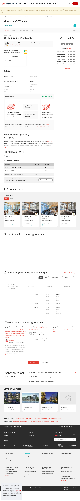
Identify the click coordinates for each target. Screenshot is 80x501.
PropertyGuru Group (9, 442)
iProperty (72, 455)
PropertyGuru (9, 463)
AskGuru (7, 465)
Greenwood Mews (28, 417)
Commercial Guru (10, 455)
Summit (46, 455)
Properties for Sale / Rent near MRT (29, 477)
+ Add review (67, 68)
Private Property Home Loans (30, 465)
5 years (67, 277)
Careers (6, 449)
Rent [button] (26, 3)
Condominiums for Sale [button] (48, 468)
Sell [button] (32, 3)
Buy (6, 198)
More (55, 3)
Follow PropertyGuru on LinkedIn (72, 436)
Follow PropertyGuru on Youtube (69, 436)
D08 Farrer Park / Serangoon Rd (68, 488)
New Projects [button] (40, 3)
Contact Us (32, 442)
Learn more (47, 124)
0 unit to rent (15, 64)
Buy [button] (21, 3)
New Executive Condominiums (11, 481)
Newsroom (31, 445)
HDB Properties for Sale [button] (48, 466)
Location (22, 30)
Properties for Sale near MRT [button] (30, 481)
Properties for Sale (47, 463)
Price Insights (29, 30)
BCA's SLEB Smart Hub (41, 126)
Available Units (14, 30)
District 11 (49, 141)
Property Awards (28, 455)
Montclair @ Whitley (10, 220)
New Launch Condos (9, 479)
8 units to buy (15, 60)
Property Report (61, 455)
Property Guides (8, 467)
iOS (21, 436)
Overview (6, 30)
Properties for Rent (66, 463)
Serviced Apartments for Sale (48, 469)
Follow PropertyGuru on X (74, 436)
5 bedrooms (55, 277)
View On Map (35, 101)
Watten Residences (47, 417)
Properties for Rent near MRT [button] (30, 485)
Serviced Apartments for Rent (67, 469)
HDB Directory (8, 469)
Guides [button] (49, 3)
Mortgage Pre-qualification (29, 471)
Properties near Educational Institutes (48, 477)
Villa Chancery (64, 417)
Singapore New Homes (11, 477)
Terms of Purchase (40, 497)
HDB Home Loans (27, 467)
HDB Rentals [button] (64, 466)
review (69, 48)
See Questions (46, 362)
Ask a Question (33, 362)
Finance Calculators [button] (29, 470)
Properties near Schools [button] (48, 483)
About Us (6, 445)
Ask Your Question (45, 179)
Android (16, 436)
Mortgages (27, 463)
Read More (6, 147)
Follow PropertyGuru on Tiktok (75, 436)
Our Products (7, 447)
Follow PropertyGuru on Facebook (64, 436)
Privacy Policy (17, 490)
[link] (28, 44)
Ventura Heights (9, 417)
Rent (46, 277)
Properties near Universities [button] (49, 481)
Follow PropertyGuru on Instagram (67, 436)
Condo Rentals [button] (65, 468)
